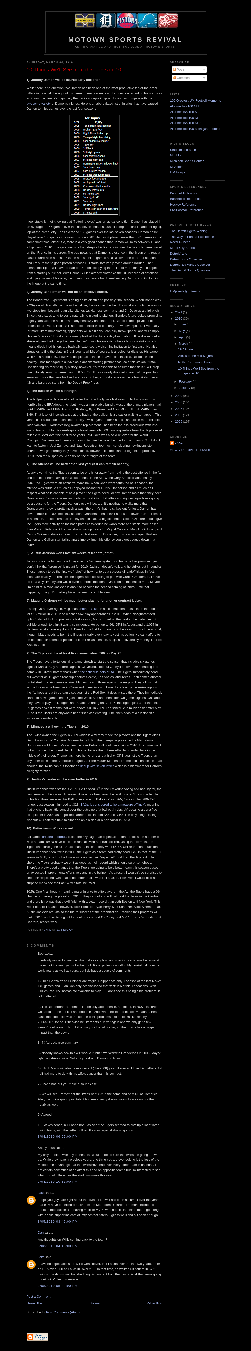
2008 (179, 402)
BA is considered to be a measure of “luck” (112, 804)
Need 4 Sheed (180, 242)
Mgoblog (176, 155)
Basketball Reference (185, 199)
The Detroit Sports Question (190, 270)
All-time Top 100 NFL (185, 106)
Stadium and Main (183, 150)
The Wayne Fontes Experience (192, 237)
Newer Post (35, 1303)
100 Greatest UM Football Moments (195, 100)
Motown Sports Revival (125, 39)
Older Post (154, 1303)
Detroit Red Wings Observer (190, 264)
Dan (41, 1232)
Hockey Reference (183, 204)
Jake (41, 1193)
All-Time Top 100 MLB (186, 112)
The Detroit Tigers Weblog (188, 231)
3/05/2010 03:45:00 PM (58, 1221)
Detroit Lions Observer (186, 259)
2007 (179, 408)
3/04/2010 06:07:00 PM (58, 1136)
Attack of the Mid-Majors (195, 356)
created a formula (54, 837)
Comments (182, 78)
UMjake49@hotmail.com (187, 291)
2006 (179, 415)
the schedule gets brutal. (97, 672)
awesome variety (39, 103)
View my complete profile (191, 450)
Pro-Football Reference (186, 210)
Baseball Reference (184, 193)
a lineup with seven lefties (96, 766)
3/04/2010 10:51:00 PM (58, 1181)
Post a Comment (39, 1296)
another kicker (89, 609)
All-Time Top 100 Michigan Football (195, 129)
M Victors (176, 167)
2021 (179, 312)
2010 (179, 318)
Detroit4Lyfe (178, 253)
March (184, 343)
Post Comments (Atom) (63, 1312)
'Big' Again (185, 349)
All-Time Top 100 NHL (185, 118)
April (182, 337)
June (183, 324)
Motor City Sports (182, 248)
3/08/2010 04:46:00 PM (58, 1246)
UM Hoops (177, 172)
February (186, 381)
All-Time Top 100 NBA (186, 123)
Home (95, 1303)
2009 (179, 396)
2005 (179, 421)
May (182, 331)
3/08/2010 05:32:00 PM (58, 1286)
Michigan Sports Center (187, 161)
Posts (179, 69)
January (185, 388)
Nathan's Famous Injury (195, 362)
